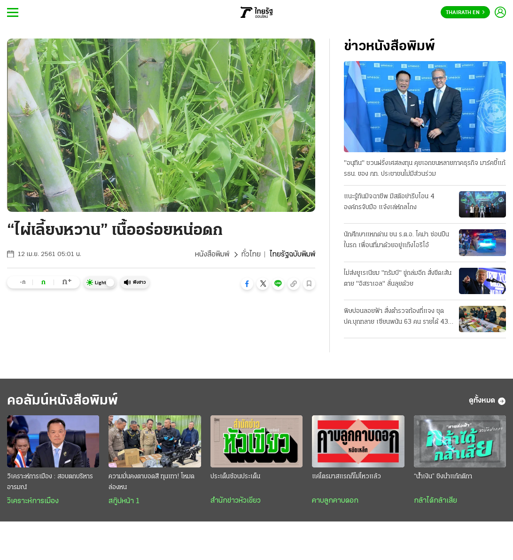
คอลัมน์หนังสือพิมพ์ (62, 401)
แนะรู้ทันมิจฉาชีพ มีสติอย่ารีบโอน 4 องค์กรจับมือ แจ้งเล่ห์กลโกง (389, 202)
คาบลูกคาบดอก (335, 501)
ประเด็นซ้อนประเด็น (235, 476)
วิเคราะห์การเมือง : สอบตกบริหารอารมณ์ (50, 482)
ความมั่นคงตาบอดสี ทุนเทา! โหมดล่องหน (151, 482)
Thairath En (465, 13)
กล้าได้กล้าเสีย (435, 501)
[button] (247, 284)
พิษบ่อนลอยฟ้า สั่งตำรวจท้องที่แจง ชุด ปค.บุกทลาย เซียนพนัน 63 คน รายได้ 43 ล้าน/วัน (396, 317)
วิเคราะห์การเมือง (33, 501)
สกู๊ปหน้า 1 (124, 501)
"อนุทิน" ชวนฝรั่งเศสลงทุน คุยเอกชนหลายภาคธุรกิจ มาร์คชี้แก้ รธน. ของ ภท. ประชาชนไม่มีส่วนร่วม (424, 169)
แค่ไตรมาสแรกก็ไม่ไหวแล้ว (346, 476)
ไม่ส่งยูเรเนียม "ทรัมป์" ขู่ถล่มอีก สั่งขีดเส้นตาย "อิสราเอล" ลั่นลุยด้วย (397, 279)
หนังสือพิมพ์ (212, 254)
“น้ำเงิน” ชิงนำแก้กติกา (443, 476)
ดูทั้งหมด (487, 401)
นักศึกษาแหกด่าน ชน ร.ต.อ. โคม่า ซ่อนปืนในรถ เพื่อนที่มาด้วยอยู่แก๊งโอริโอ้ (396, 240)
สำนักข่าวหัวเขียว (235, 501)
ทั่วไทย (251, 254)
